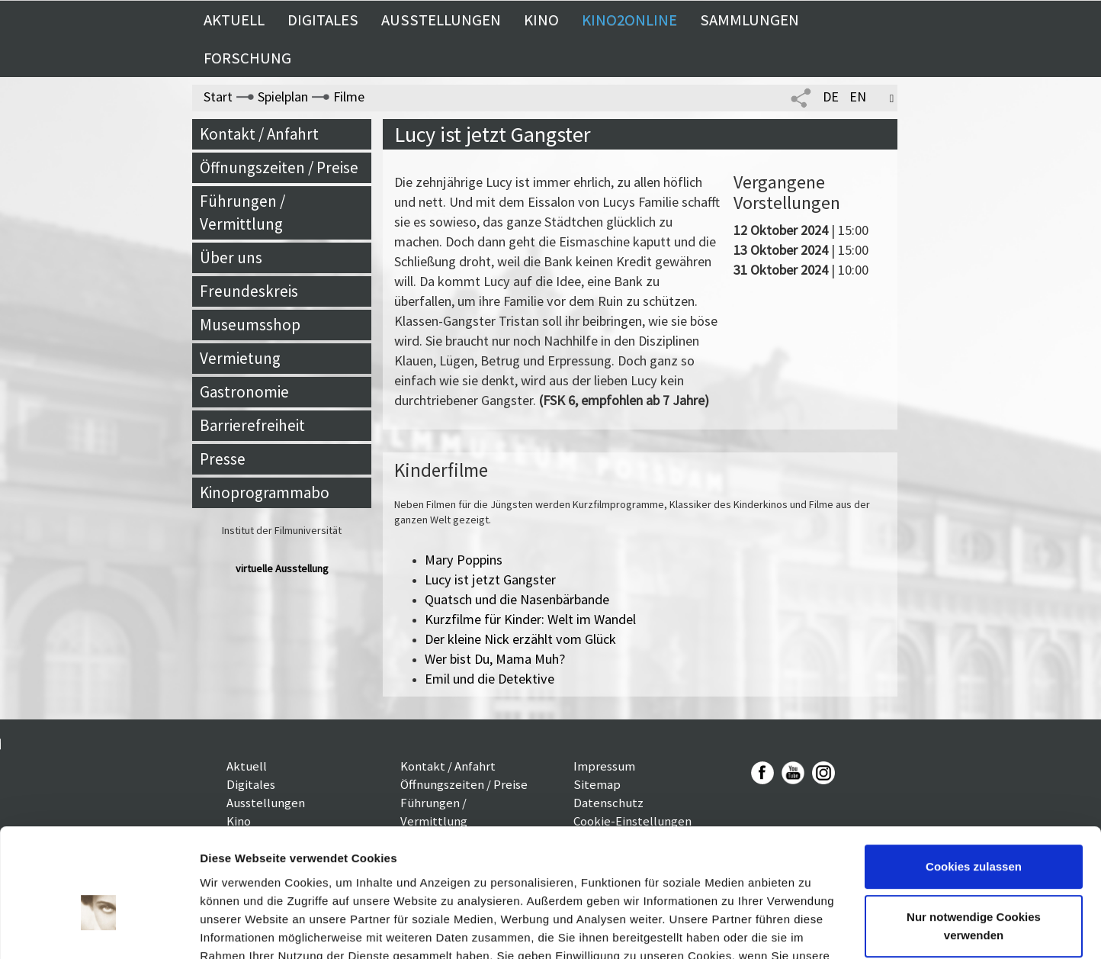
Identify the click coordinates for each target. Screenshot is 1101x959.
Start (218, 96)
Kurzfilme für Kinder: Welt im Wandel (530, 619)
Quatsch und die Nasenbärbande (517, 599)
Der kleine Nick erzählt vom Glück (520, 639)
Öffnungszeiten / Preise (279, 167)
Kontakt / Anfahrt (259, 134)
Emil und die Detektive (489, 678)
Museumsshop (250, 324)
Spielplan (283, 96)
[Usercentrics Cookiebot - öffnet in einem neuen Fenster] (98, 929)
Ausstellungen (441, 20)
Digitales (322, 20)
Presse (223, 459)
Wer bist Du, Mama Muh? (495, 659)
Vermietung (240, 358)
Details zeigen (238, 928)
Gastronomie (244, 391)
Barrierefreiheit (252, 425)
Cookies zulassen (974, 780)
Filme (348, 96)
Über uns (231, 257)
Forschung (247, 58)
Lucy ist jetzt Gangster (490, 579)
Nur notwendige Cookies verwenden (974, 838)
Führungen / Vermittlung (242, 212)
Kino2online (629, 20)
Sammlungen (749, 20)
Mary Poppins (463, 559)
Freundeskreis (249, 291)
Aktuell (234, 20)
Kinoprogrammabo (264, 492)
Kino (541, 20)
